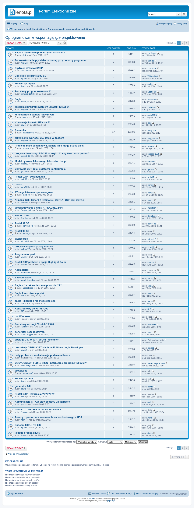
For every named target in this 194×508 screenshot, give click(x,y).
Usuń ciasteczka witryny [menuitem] (147, 493)
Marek (23, 257)
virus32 (150, 247)
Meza (150, 286)
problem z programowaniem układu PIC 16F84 (42, 106)
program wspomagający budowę (34, 246)
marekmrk (25, 272)
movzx (150, 185)
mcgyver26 (26, 109)
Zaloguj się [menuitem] (182, 23)
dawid (23, 86)
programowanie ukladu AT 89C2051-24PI (39, 207)
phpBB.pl (111, 501)
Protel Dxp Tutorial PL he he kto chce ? (38, 409)
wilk (22, 396)
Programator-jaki (25, 254)
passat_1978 (27, 156)
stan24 (24, 264)
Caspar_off (26, 210)
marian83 (151, 324)
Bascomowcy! (23, 277)
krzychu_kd (28, 226)
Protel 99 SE (22, 223)
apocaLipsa (28, 288)
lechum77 (25, 249)
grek (23, 404)
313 (22, 311)
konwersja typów (25, 83)
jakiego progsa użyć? (27, 432)
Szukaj (179, 14)
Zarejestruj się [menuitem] (165, 23)
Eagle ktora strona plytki (29, 293)
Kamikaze (25, 218)
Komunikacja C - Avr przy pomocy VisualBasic (42, 401)
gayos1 (24, 350)
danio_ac (25, 102)
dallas (18, 184)
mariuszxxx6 (28, 133)
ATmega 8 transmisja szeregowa (34, 192)
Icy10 (23, 78)
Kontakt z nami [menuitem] (99, 493)
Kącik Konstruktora (35, 29)
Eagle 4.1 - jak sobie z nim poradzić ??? (38, 285)
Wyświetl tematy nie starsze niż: (71, 442)
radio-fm (26, 195)
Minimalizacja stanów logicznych (34, 114)
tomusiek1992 (27, 94)
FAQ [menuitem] (26, 23)
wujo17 (24, 179)
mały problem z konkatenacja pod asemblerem (42, 355)
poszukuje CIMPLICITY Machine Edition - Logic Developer (49, 347)
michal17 (25, 241)
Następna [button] (187, 43)
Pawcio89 (152, 99)
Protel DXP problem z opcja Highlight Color (40, 262)
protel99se (21, 370)
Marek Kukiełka (28, 280)
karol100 (25, 187)
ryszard (24, 63)
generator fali (23, 386)
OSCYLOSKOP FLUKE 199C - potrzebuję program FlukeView (50, 363)
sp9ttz (150, 84)
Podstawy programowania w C (33, 91)
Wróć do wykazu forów (18, 454)
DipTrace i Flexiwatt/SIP (29, 68)
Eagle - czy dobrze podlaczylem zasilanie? (40, 52)
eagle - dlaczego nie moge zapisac (35, 300)
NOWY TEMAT (15, 42)
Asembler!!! (22, 269)
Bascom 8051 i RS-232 (28, 425)
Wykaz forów (16, 29)
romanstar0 (28, 373)
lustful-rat (151, 92)
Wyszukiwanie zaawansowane (184, 14)
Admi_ (23, 420)
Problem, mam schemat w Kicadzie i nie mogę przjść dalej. (49, 145)
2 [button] (182, 43)
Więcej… (15, 23)
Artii (24, 55)
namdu (150, 61)
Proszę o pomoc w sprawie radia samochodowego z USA (48, 417)
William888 (152, 76)
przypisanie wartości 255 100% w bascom (39, 137)
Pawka (24, 412)
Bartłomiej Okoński (29, 365)
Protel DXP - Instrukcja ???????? (35, 394)
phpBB (91, 499)
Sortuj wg (110, 442)
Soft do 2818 (22, 215)
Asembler (20, 130)
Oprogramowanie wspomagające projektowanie (71, 29)
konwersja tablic (24, 378)
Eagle (18, 99)
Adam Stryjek (27, 334)
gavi (24, 117)
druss (23, 435)
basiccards (21, 238)
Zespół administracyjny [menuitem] (121, 493)
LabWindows (22, 316)
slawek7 (24, 202)
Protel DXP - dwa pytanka (30, 176)
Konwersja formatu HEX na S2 (33, 122)
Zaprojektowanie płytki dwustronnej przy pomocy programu (50, 60)
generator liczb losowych (30, 331)
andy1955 (152, 115)
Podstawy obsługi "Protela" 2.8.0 (34, 324)
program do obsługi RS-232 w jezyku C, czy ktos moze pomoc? (52, 153)
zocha (23, 342)
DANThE (151, 208)
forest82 (24, 164)
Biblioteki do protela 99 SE (30, 75)
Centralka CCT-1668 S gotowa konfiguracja (40, 169)
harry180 (151, 130)
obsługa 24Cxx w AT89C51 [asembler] (37, 339)
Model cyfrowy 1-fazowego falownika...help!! (41, 161)
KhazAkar (25, 70)
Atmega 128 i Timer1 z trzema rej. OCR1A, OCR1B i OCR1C (49, 200)
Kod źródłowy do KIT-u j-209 (31, 308)
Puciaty (24, 327)
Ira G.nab (151, 53)
